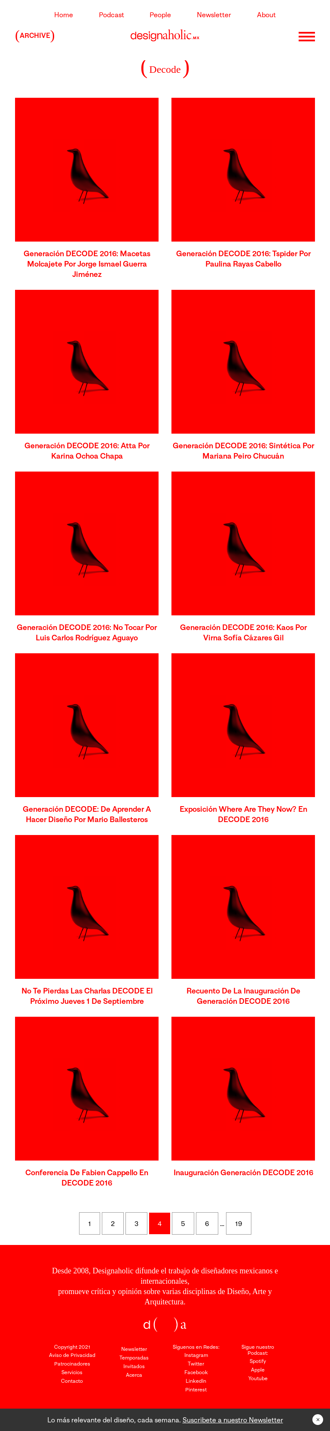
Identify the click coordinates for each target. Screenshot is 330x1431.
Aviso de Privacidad (72, 1355)
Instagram (196, 1355)
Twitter (196, 1363)
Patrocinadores (72, 1363)
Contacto (72, 1381)
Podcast (111, 14)
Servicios (71, 1372)
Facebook (196, 1372)
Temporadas (134, 1357)
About (266, 14)
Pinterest (196, 1389)
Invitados (134, 1366)
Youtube (258, 1378)
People (160, 14)
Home (63, 14)
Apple (258, 1369)
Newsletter (214, 14)
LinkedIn (196, 1381)
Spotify (258, 1361)
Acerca (134, 1375)
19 (238, 1223)
